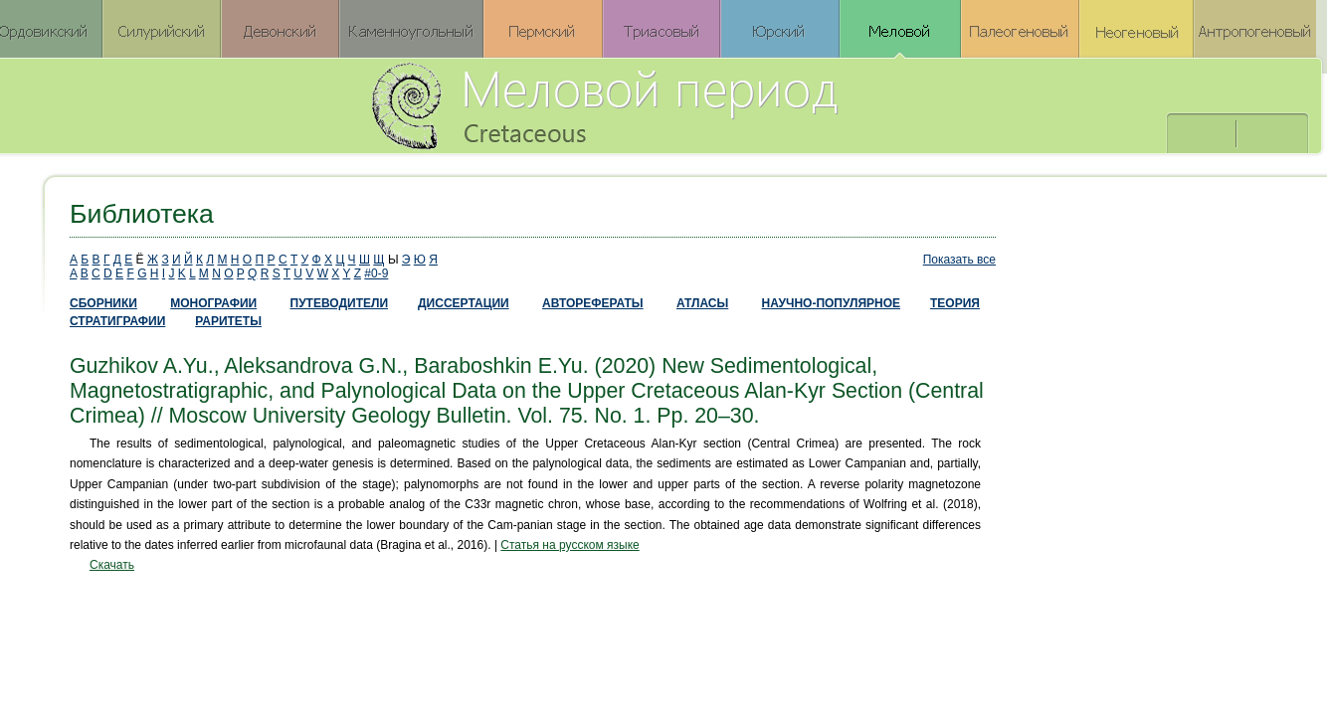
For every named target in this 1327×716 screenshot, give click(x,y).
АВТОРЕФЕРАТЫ (593, 303)
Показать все (959, 260)
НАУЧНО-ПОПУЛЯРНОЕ (831, 303)
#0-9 (376, 273)
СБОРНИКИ (103, 303)
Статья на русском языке (569, 545)
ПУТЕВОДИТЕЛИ (339, 303)
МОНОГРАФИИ (213, 303)
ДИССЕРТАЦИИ (463, 303)
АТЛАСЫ (702, 303)
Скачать (112, 565)
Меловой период (715, 104)
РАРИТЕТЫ (228, 321)
